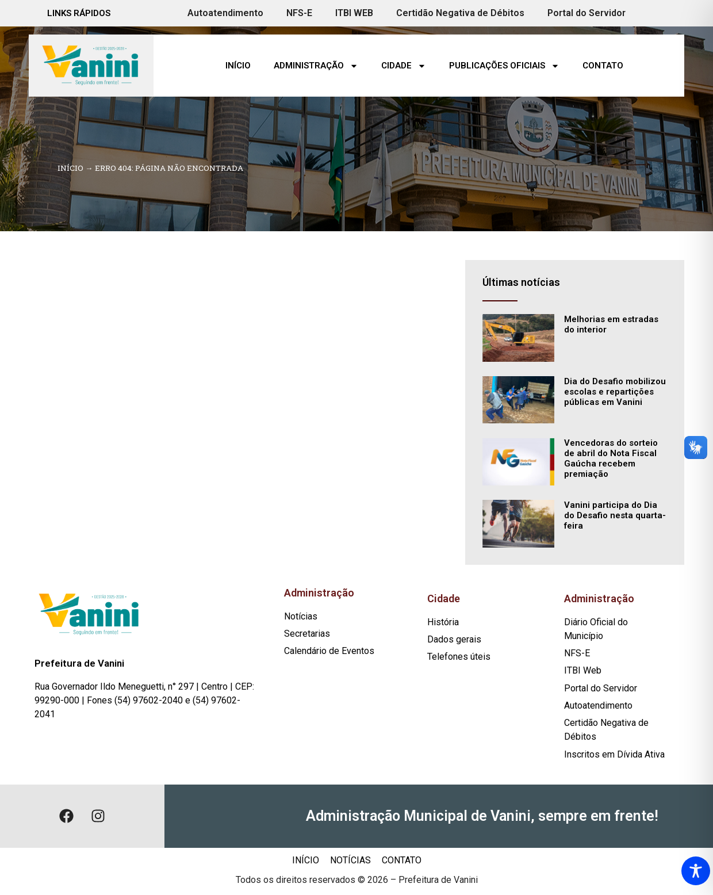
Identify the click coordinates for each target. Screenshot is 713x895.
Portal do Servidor (586, 12)
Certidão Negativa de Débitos (460, 12)
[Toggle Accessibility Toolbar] (695, 870)
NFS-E (299, 12)
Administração (316, 66)
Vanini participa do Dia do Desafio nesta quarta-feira (615, 515)
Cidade (403, 66)
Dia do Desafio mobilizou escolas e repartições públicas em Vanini (615, 391)
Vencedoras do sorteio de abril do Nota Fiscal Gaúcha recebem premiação (611, 458)
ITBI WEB (354, 12)
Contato (602, 65)
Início (238, 65)
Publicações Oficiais (504, 66)
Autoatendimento (225, 12)
